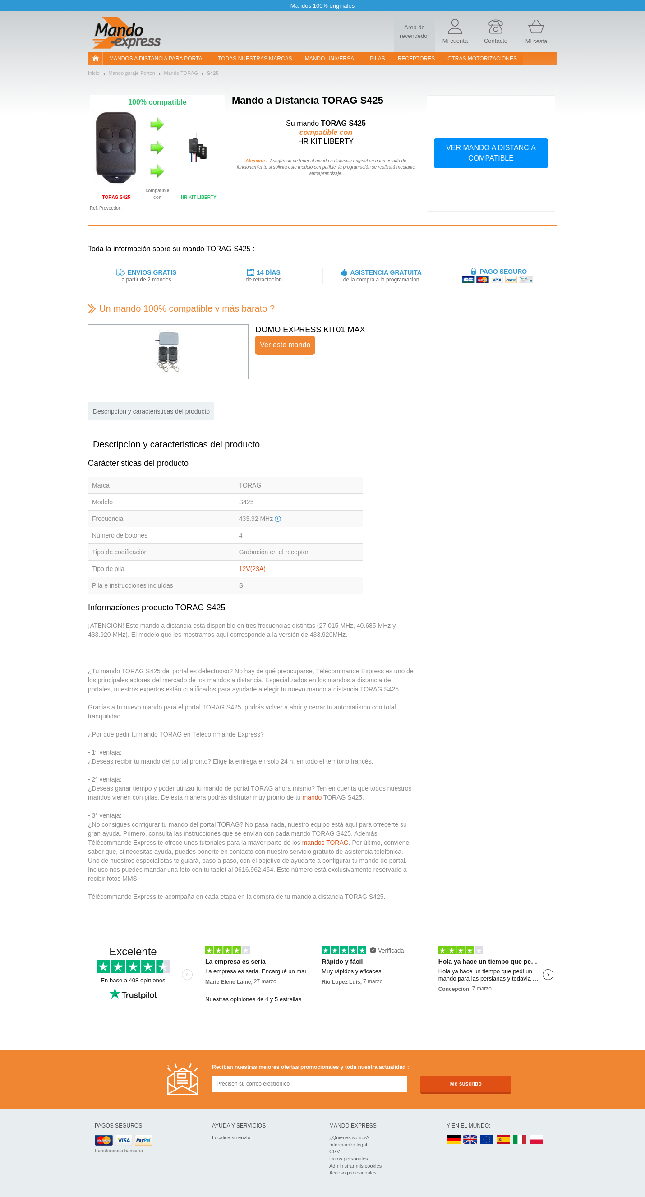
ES (503, 1140)
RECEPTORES (416, 58)
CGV (334, 1151)
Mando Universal (331, 58)
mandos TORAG (325, 842)
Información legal (348, 1144)
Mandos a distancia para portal (157, 58)
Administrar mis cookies (355, 1166)
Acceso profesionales (353, 1172)
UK (470, 1140)
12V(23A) (252, 568)
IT (520, 1140)
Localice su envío (231, 1137)
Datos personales (348, 1158)
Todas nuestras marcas (255, 58)
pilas (377, 58)
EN (487, 1140)
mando (312, 797)
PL (537, 1140)
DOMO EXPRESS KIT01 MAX (310, 329)
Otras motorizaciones (482, 58)
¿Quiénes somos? (349, 1137)
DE (454, 1140)
